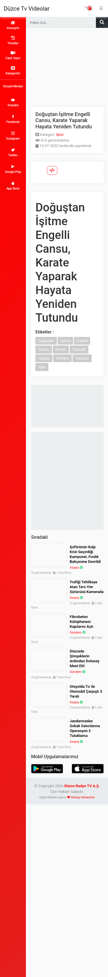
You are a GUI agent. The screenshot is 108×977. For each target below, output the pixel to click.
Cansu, (43, 349)
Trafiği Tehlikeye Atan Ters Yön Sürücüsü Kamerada (87, 587)
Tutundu (82, 358)
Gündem (76, 632)
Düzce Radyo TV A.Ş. (82, 786)
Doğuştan (46, 341)
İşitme (65, 341)
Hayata (44, 358)
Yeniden (62, 358)
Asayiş (74, 567)
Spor (60, 134)
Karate (60, 349)
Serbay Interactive (82, 797)
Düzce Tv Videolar (27, 8)
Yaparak (79, 349)
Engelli (82, 341)
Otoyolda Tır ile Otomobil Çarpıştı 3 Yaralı (86, 691)
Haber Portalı (88, 8)
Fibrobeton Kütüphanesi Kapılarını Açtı (81, 622)
